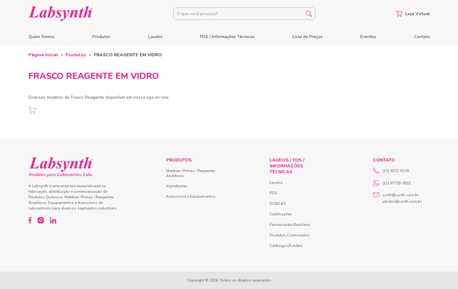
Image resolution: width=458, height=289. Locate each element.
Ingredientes (176, 185)
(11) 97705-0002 (392, 183)
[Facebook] (30, 220)
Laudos (155, 37)
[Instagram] (41, 220)
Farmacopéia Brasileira (290, 224)
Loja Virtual (413, 14)
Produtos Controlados (289, 235)
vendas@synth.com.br (402, 201)
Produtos (101, 37)
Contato (422, 37)
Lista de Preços (307, 37)
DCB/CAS (278, 203)
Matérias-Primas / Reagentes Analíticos (191, 173)
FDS (273, 193)
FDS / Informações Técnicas (227, 37)
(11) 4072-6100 (391, 171)
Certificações (281, 214)
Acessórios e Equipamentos (191, 196)
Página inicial (43, 55)
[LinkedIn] (53, 220)
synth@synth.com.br (400, 194)
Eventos (368, 37)
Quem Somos (41, 37)
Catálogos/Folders (286, 245)
